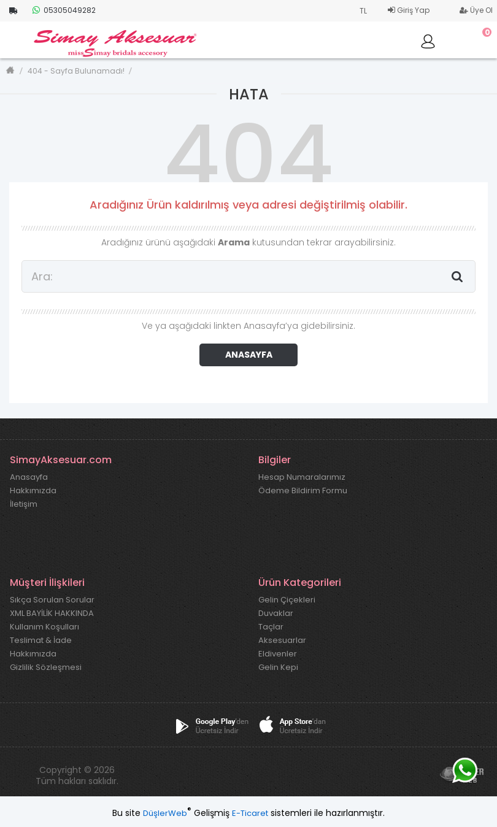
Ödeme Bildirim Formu (302, 490)
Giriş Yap (409, 10)
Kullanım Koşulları (44, 627)
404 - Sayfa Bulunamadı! (76, 71)
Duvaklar (275, 613)
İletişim (23, 504)
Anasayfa (29, 477)
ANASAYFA (248, 354)
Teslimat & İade (41, 640)
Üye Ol (476, 10)
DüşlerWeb (165, 813)
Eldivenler (277, 654)
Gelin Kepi (278, 667)
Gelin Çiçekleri (286, 600)
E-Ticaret (250, 813)
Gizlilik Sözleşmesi (46, 667)
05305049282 (64, 10)
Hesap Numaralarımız (301, 477)
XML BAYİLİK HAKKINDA (52, 613)
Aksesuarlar (282, 640)
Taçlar (270, 627)
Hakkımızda (33, 490)
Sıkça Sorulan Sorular (52, 600)
